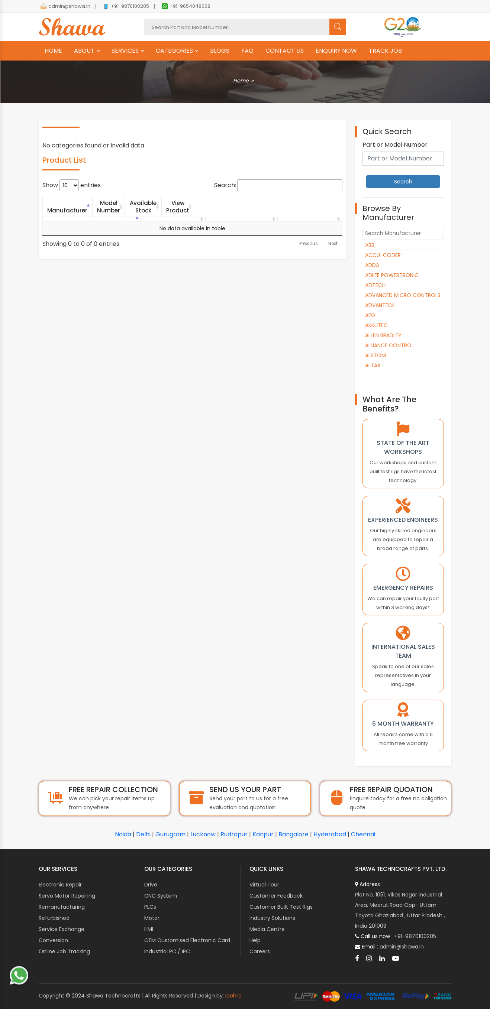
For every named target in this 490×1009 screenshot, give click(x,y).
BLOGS (219, 51)
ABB (369, 245)
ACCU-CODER (383, 255)
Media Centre (267, 929)
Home (241, 80)
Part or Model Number (395, 145)
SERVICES (125, 51)
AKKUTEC (376, 325)
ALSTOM (375, 355)
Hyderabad (329, 834)
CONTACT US (284, 51)
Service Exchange (61, 929)
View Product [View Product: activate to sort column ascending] (307, 203)
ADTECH (375, 285)
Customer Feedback (276, 895)
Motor (151, 918)
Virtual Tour (264, 884)
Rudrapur (234, 834)
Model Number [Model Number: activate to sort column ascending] (154, 203)
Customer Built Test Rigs (281, 907)
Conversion (53, 940)
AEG (370, 315)
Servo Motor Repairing (67, 895)
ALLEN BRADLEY (383, 335)
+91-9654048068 (186, 6)
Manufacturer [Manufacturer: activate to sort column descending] (79, 203)
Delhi (143, 834)
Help (255, 940)
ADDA (372, 265)
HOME (53, 51)
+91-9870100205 (126, 6)
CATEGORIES (174, 51)
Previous (308, 236)
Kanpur (263, 834)
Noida (123, 834)
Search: (278, 185)
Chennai (363, 834)
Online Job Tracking (64, 951)
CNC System (160, 895)
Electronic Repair (60, 884)
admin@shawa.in (65, 6)
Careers (259, 951)
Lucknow (203, 834)
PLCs (150, 907)
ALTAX (373, 365)
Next (333, 236)
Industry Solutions (272, 918)
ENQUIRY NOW (336, 51)
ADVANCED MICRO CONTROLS (403, 295)
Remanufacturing (62, 907)
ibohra (233, 995)
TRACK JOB (385, 51)
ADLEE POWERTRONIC (392, 275)
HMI (148, 929)
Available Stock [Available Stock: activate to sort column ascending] (232, 203)
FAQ (247, 51)
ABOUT (84, 51)
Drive (150, 884)
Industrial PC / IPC (167, 951)
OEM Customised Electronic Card (187, 940)
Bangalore (293, 834)
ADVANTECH (380, 305)
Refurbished (54, 918)
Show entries (71, 185)
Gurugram (170, 834)
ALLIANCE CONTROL (389, 345)
